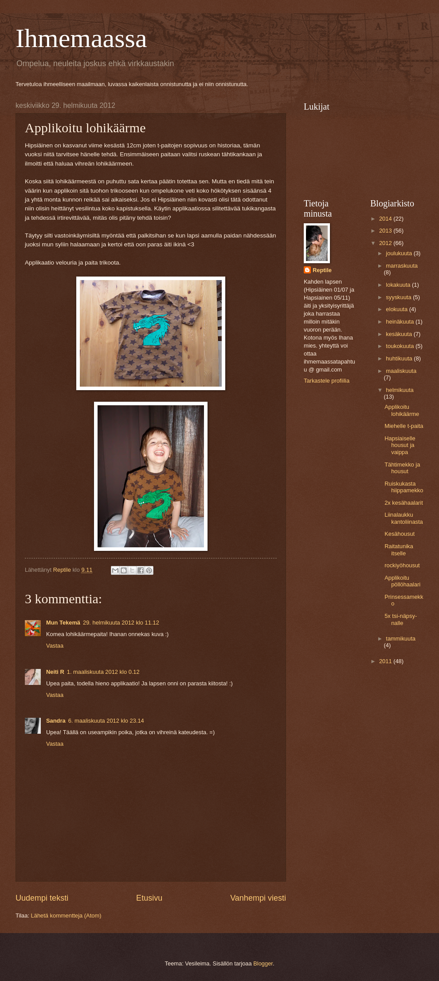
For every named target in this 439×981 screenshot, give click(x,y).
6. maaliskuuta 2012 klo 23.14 (106, 720)
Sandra (56, 720)
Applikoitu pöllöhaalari (402, 581)
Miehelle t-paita (403, 426)
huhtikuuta (400, 358)
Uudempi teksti (42, 898)
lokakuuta (399, 284)
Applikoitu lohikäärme (401, 410)
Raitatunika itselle (398, 549)
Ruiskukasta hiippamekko (403, 487)
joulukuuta (399, 253)
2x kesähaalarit (403, 502)
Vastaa (54, 645)
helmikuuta (399, 390)
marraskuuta (402, 265)
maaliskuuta (401, 371)
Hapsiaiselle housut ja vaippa (399, 445)
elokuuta (397, 309)
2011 (386, 661)
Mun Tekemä (63, 622)
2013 (386, 230)
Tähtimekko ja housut (402, 468)
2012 (386, 243)
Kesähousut (399, 533)
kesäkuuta (399, 334)
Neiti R (55, 672)
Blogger (263, 963)
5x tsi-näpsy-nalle (400, 619)
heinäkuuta (400, 321)
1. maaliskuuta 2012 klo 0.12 (103, 672)
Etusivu (149, 898)
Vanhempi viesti (258, 898)
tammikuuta (400, 638)
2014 (386, 218)
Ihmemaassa (81, 38)
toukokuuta (400, 346)
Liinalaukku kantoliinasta (403, 518)
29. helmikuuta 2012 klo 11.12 (121, 622)
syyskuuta (399, 297)
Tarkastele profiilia (326, 380)
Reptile (322, 270)
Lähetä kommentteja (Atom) (66, 915)
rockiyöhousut (401, 565)
